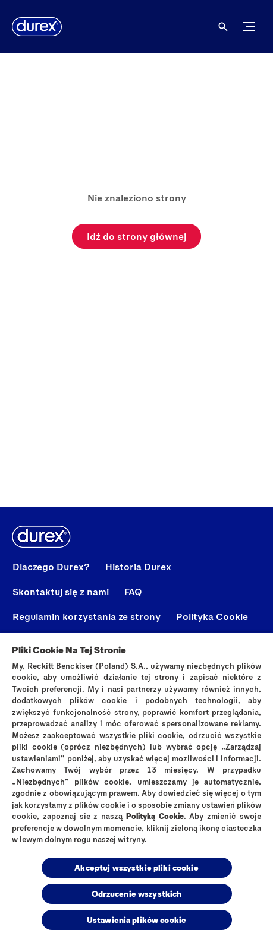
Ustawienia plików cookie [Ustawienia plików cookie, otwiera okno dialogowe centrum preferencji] (136, 920)
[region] (136, 784)
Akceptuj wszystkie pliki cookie (136, 867)
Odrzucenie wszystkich (137, 893)
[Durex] (37, 26)
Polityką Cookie (155, 816)
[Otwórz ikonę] (223, 26)
